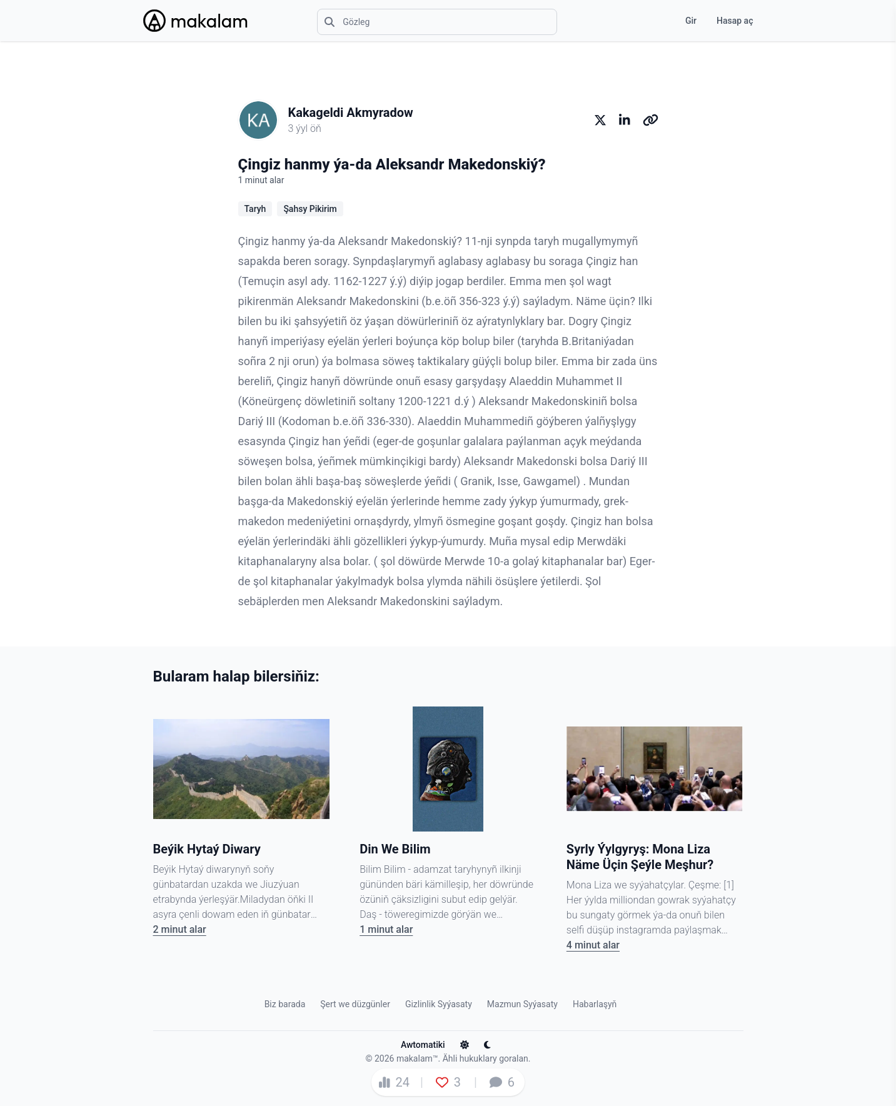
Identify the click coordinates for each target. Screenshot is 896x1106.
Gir (691, 21)
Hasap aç (735, 21)
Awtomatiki (430, 1045)
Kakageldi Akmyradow (350, 112)
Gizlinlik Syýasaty (438, 1004)
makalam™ (417, 1058)
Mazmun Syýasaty (522, 1004)
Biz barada (285, 1004)
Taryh (255, 209)
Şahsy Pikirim (309, 209)
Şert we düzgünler (355, 1004)
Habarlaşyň (595, 1004)
